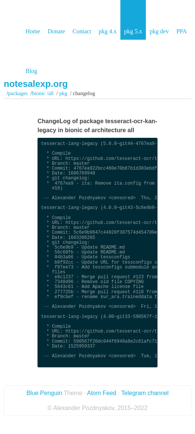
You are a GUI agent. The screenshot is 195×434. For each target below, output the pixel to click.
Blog (31, 71)
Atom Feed (101, 393)
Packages (18, 93)
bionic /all (43, 93)
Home (33, 31)
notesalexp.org (36, 84)
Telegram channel (144, 393)
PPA (181, 31)
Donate (56, 31)
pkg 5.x (133, 31)
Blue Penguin (44, 393)
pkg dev (159, 31)
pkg (63, 93)
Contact (81, 31)
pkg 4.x (108, 31)
